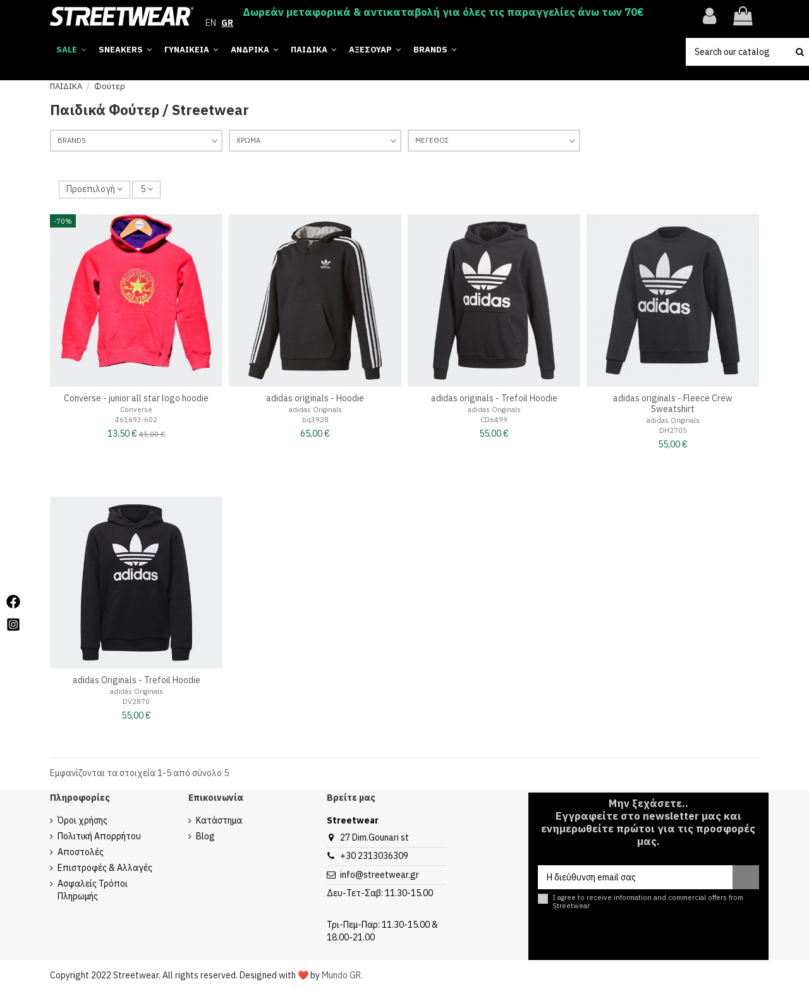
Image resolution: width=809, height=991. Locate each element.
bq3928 (315, 419)
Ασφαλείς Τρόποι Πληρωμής (93, 890)
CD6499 (494, 419)
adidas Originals (315, 409)
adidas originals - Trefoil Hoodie (494, 398)
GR (227, 22)
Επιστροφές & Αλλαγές (105, 867)
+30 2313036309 (374, 855)
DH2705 (673, 430)
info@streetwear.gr (379, 874)
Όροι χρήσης (82, 820)
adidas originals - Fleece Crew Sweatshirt (673, 403)
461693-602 (136, 419)
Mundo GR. (342, 975)
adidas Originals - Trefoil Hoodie (136, 680)
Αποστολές (81, 852)
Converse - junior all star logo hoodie (136, 398)
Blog (205, 836)
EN (210, 22)
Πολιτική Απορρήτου (99, 836)
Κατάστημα (219, 820)
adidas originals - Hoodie (315, 398)
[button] (435, 50)
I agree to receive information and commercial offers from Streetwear (647, 902)
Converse (136, 409)
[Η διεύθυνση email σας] (635, 877)
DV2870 (136, 701)
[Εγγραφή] (746, 877)
